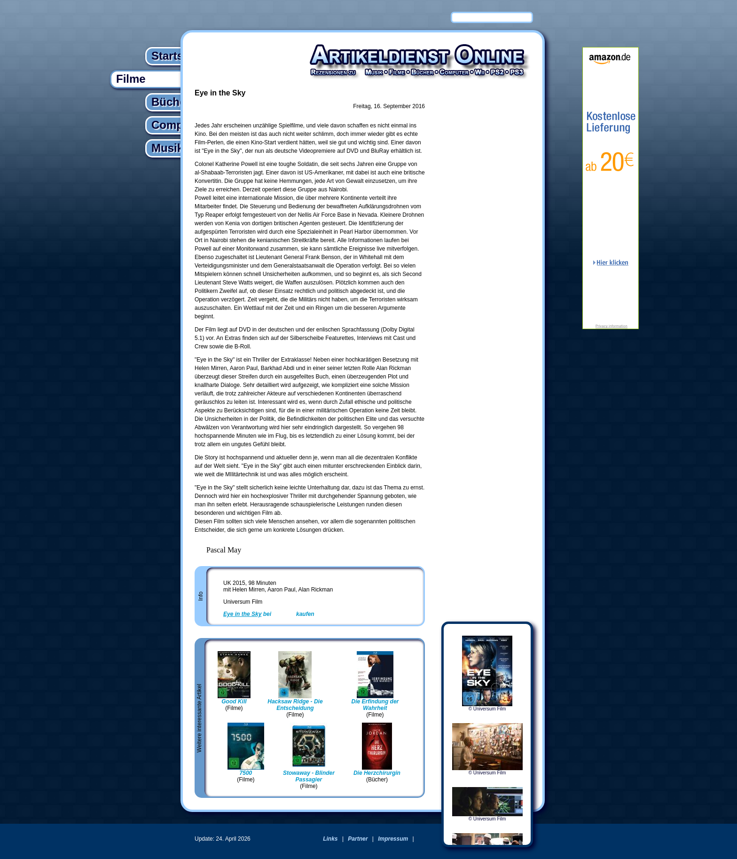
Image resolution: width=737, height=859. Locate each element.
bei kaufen (268, 614)
